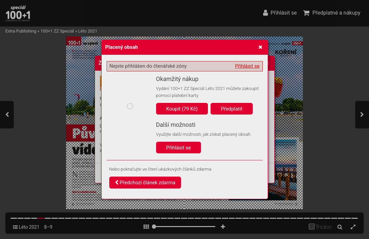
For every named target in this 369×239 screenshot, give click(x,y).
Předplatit (231, 109)
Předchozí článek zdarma (145, 183)
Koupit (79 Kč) (182, 109)
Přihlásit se (247, 66)
